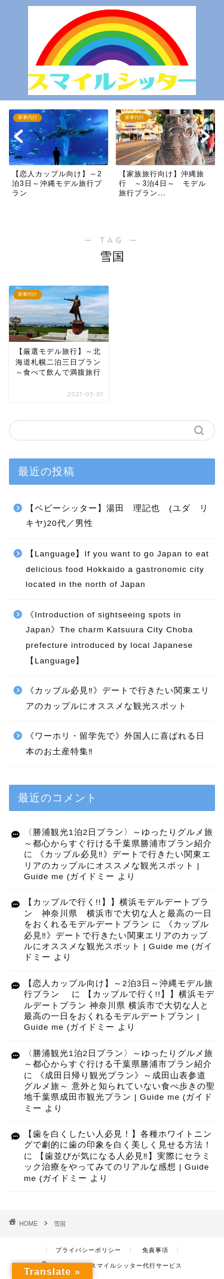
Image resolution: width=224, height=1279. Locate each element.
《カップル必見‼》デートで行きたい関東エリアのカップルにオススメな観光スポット (118, 698)
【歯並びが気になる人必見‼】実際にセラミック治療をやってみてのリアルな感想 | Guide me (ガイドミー (117, 1167)
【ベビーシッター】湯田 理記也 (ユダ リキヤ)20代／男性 (117, 516)
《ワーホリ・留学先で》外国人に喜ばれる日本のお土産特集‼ (115, 744)
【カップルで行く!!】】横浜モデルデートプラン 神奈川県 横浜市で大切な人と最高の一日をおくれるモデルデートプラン (118, 913)
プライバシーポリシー (88, 1250)
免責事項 (155, 1250)
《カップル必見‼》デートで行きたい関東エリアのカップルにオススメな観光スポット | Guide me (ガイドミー (117, 865)
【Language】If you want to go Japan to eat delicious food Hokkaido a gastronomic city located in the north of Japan (117, 569)
